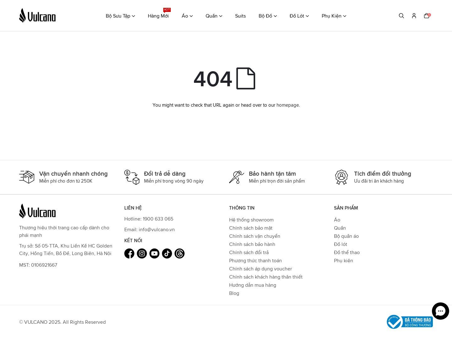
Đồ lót (340, 244)
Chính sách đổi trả (249, 252)
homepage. (288, 105)
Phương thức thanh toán (255, 260)
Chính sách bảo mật (250, 228)
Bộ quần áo (346, 236)
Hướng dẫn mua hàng (252, 285)
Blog (234, 293)
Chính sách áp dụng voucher (260, 268)
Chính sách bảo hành (252, 244)
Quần (340, 228)
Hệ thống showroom (251, 219)
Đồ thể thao (347, 252)
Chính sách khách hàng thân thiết (266, 277)
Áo (337, 219)
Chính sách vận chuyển (254, 236)
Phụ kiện (343, 260)
